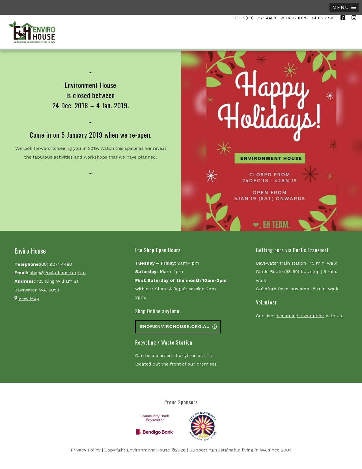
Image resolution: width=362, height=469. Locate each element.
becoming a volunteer (300, 315)
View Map (28, 298)
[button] (344, 7)
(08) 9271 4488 (56, 264)
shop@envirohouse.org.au (58, 272)
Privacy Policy (85, 450)
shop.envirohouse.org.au (175, 326)
